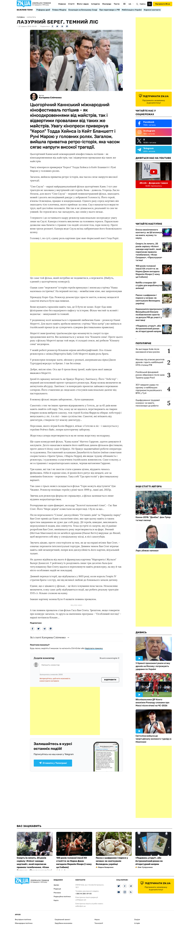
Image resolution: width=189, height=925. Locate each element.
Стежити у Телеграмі (53, 763)
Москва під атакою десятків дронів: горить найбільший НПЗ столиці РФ (150, 362)
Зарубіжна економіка (63, 923)
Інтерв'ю (95, 4)
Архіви (56, 885)
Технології (98, 923)
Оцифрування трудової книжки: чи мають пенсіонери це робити (148, 403)
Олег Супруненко (145, 867)
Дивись (141, 632)
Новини (62, 4)
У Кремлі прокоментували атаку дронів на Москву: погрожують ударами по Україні (153, 666)
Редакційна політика (62, 897)
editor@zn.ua (80, 906)
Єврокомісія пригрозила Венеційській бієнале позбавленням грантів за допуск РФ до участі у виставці (149, 314)
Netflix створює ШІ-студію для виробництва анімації (149, 285)
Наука (97, 920)
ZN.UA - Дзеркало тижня (154, 183)
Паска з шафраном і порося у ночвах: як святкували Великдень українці (148, 299)
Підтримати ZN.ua (162, 4)
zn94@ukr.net (80, 900)
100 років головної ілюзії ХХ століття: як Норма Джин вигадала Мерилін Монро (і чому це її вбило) (148, 271)
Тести (117, 4)
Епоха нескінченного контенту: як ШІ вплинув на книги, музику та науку (149, 233)
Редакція (57, 889)
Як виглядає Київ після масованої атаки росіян (148, 350)
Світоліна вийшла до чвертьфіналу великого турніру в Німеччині (153, 739)
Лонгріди (106, 4)
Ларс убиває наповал (147, 550)
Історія (137, 923)
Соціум (137, 920)
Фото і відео (83, 4)
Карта (56, 900)
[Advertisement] (76, 259)
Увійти (142, 4)
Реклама (57, 893)
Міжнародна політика (23, 923)
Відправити (110, 680)
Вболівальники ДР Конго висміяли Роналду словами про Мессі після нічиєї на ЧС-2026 (152, 702)
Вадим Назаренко (105, 867)
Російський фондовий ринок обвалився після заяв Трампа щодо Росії (150, 375)
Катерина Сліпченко (50, 97)
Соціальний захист (62, 920)
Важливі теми (25, 10)
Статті (71, 4)
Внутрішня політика (23, 920)
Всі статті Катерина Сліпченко (48, 637)
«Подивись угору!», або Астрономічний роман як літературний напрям (149, 328)
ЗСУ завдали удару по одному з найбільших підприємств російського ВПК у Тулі (149, 388)
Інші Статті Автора (149, 486)
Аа (150, 4)
